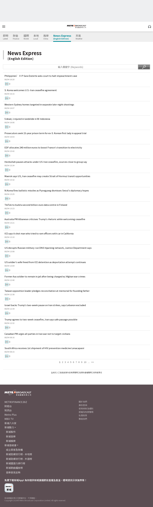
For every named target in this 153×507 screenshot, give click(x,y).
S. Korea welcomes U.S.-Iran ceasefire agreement (30, 90)
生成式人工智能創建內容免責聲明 (64, 372)
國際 (26, 37)
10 (85, 362)
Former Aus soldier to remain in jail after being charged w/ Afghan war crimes (44, 276)
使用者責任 (97, 372)
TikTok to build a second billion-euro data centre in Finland (35, 204)
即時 (5, 37)
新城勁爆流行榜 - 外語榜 (19, 459)
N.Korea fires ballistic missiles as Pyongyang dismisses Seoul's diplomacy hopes (46, 190)
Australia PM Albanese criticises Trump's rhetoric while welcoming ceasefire (44, 219)
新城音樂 (11, 436)
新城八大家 (10, 423)
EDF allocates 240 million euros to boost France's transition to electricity (43, 147)
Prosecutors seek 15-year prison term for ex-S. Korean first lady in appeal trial (45, 133)
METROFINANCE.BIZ (15, 402)
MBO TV (8, 419)
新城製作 (11, 432)
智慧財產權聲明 (85, 372)
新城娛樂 (11, 441)
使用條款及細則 (86, 408)
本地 (36, 37)
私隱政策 (83, 415)
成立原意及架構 (14, 449)
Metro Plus (10, 414)
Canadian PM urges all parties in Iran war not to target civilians (37, 333)
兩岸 (46, 37)
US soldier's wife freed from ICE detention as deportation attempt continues (45, 262)
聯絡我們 (83, 418)
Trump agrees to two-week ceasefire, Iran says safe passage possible (40, 319)
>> (92, 362)
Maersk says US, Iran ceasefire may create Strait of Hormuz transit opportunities (47, 176)
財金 (16, 37)
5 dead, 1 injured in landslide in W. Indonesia (27, 118)
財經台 (8, 406)
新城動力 (9, 427)
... (89, 362)
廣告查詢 (83, 405)
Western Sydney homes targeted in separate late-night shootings (39, 104)
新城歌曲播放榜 (14, 468)
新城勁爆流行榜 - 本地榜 (19, 454)
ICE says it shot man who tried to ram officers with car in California (39, 233)
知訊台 (8, 410)
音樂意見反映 (13, 472)
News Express (62, 37)
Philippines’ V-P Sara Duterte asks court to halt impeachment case (40, 75)
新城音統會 (10, 445)
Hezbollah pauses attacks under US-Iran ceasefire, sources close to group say (45, 161)
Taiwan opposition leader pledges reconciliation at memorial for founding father (46, 290)
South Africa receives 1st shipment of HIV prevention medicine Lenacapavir (44, 348)
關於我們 (83, 401)
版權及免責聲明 (86, 411)
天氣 (79, 37)
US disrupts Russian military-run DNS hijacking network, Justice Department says (48, 247)
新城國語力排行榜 (15, 463)
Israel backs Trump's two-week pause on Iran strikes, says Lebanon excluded (45, 305)
